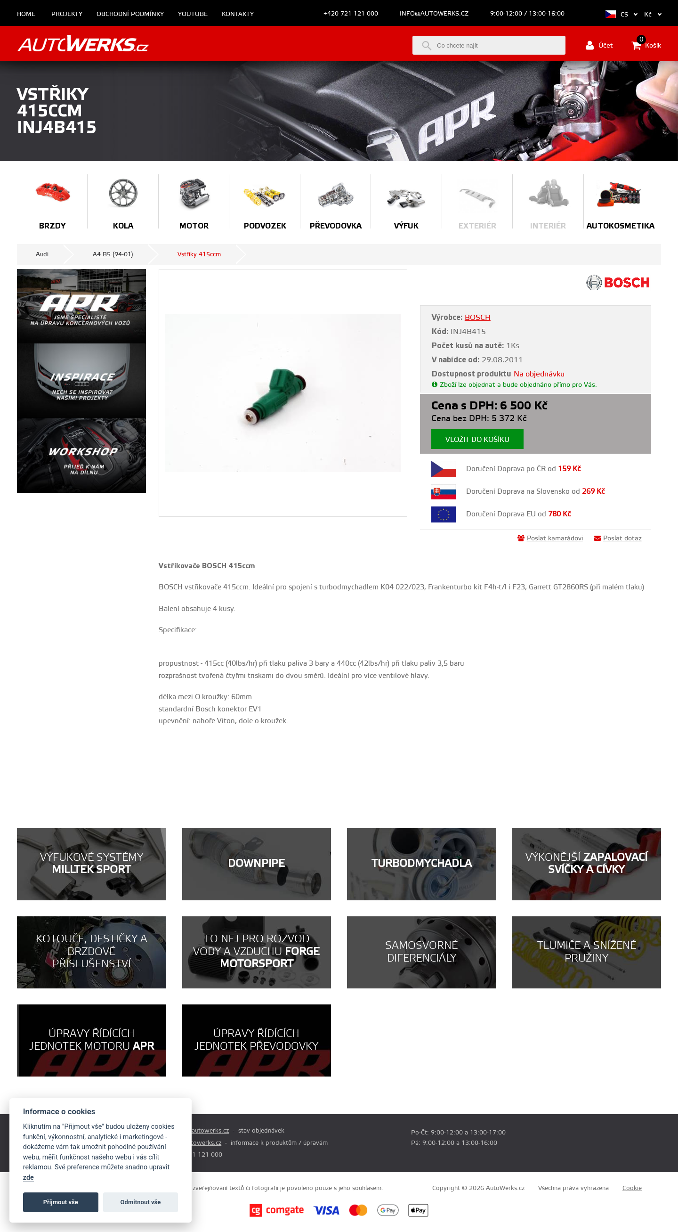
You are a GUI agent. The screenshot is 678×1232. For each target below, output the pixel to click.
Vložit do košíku (477, 439)
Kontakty (238, 14)
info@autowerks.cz (434, 13)
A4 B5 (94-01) (113, 254)
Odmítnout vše (141, 1202)
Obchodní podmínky (130, 14)
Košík (646, 45)
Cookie (632, 1188)
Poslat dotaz (618, 538)
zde (28, 1178)
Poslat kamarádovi (550, 538)
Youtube (193, 14)
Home (26, 14)
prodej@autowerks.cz (198, 1130)
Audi (42, 254)
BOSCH (478, 317)
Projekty (66, 14)
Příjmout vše (60, 1202)
